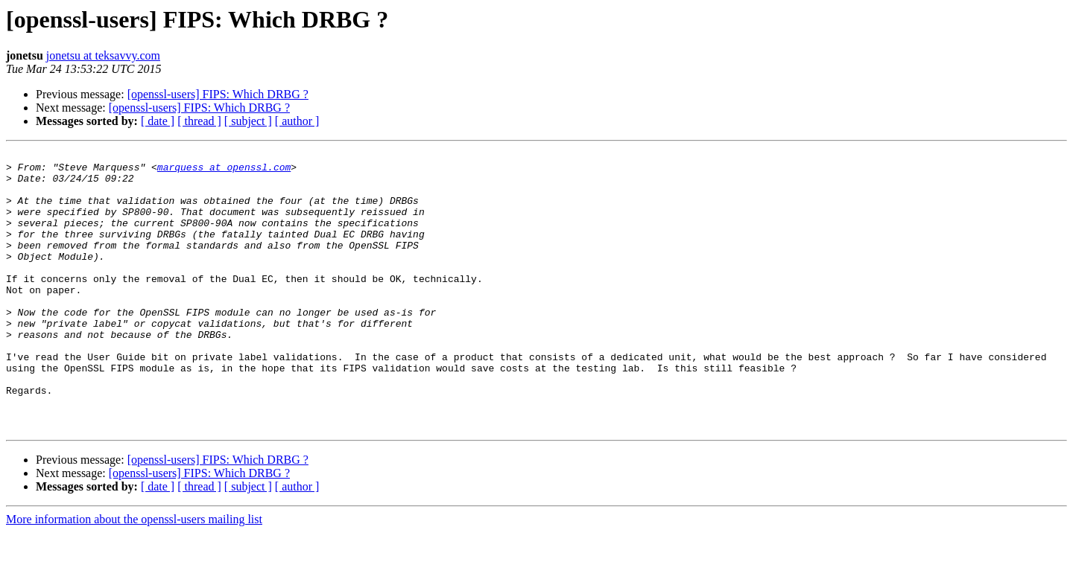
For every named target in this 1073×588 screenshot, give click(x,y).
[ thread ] (199, 121)
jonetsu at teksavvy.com (103, 55)
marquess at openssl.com (224, 171)
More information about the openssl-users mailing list (134, 575)
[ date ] (157, 121)
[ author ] (297, 121)
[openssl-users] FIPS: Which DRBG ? (217, 94)
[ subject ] (248, 121)
